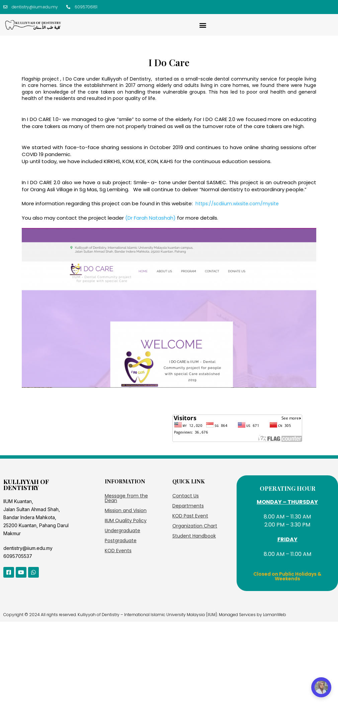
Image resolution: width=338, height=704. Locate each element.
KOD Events (118, 550)
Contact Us (185, 495)
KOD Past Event (190, 515)
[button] (202, 24)
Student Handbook (194, 536)
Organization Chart (194, 525)
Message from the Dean (126, 498)
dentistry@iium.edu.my (28, 548)
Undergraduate (122, 530)
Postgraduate (121, 540)
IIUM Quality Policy (126, 520)
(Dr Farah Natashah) (150, 217)
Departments (188, 505)
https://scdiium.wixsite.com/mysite (237, 203)
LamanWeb (274, 614)
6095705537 (17, 556)
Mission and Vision (126, 510)
